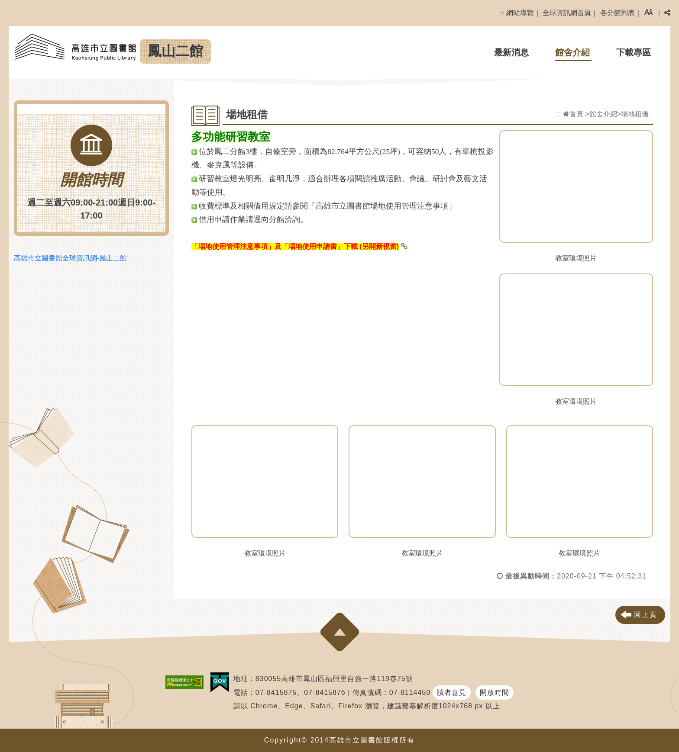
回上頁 (645, 614)
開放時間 (494, 692)
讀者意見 (451, 692)
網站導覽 (520, 12)
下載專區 (633, 52)
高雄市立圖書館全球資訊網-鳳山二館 (70, 258)
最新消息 (511, 52)
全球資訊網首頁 (567, 12)
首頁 (573, 114)
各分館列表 (617, 12)
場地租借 (635, 114)
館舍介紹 (572, 52)
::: (501, 13)
